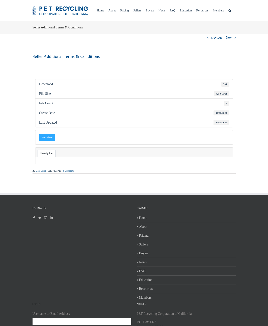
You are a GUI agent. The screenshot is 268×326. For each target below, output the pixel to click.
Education (146, 280)
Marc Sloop (41, 171)
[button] (229, 10)
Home (143, 218)
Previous (216, 37)
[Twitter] (39, 217)
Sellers (143, 244)
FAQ (142, 271)
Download (47, 137)
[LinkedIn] (51, 217)
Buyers (143, 253)
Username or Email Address (51, 313)
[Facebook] (34, 217)
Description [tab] (46, 153)
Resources (146, 289)
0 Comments (68, 171)
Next (229, 37)
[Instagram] (45, 217)
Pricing (144, 235)
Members (145, 297)
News (143, 262)
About (143, 226)
